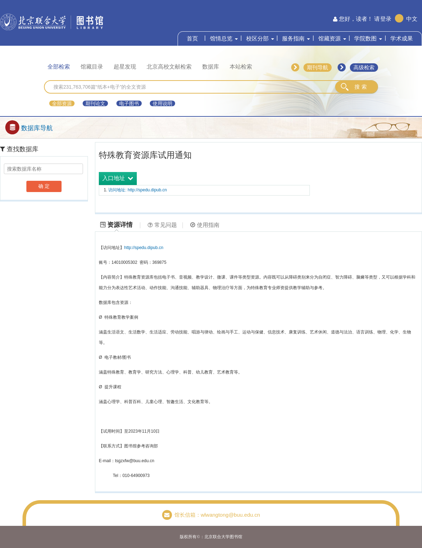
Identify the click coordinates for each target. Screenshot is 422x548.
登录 (385, 19)
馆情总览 (221, 39)
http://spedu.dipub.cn (143, 247)
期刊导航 (317, 67)
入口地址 (117, 178)
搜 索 (360, 87)
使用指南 (204, 225)
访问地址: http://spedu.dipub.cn (137, 189)
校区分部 (257, 39)
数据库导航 (29, 128)
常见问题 (162, 225)
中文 (411, 19)
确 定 (44, 186)
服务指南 (293, 39)
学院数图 (365, 39)
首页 (192, 39)
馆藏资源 (329, 39)
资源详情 (116, 224)
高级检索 (364, 67)
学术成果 (401, 39)
